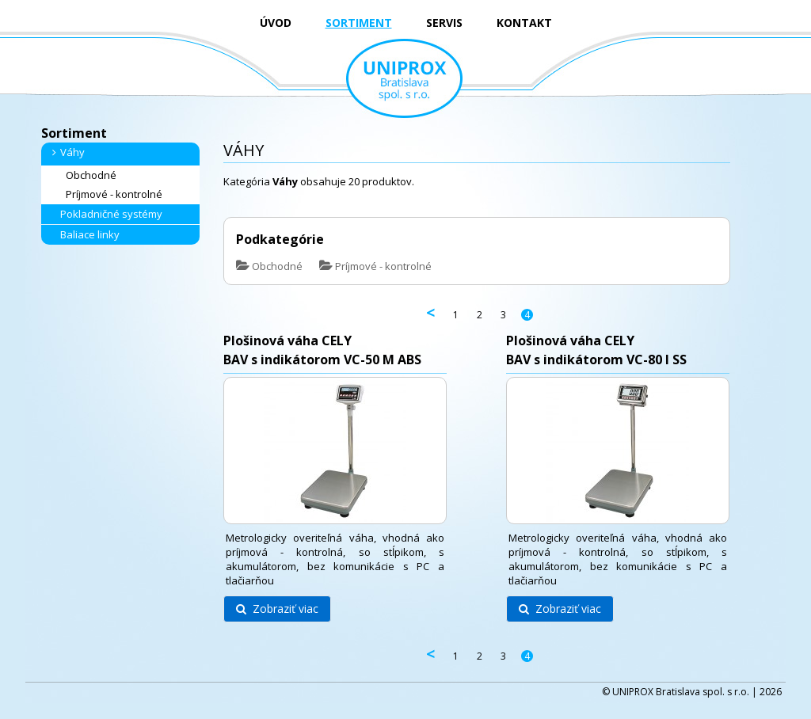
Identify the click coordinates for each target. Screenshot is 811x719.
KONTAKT (524, 22)
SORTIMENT (359, 22)
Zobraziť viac (277, 608)
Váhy (66, 152)
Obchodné (84, 175)
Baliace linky (84, 234)
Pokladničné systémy (105, 214)
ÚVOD (275, 22)
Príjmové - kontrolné (107, 194)
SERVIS (444, 22)
